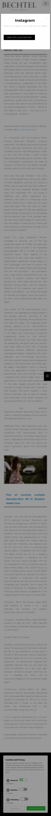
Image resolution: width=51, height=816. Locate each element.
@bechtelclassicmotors (19, 37)
